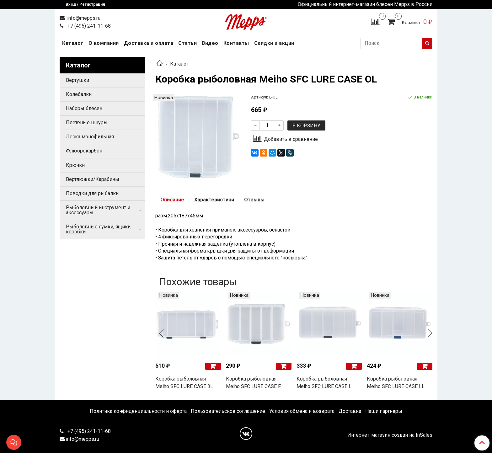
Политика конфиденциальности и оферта (138, 411)
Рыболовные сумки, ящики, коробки (98, 229)
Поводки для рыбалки (92, 193)
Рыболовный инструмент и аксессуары (98, 210)
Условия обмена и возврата (301, 411)
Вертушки (77, 80)
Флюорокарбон (84, 151)
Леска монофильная (90, 137)
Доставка (350, 411)
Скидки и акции (274, 43)
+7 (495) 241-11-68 (88, 26)
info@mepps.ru (83, 18)
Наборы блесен (84, 108)
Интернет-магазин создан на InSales (389, 435)
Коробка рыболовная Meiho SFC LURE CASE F (253, 382)
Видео (210, 43)
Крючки (75, 165)
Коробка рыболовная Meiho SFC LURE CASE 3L (184, 382)
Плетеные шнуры (87, 122)
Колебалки (79, 94)
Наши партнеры (383, 411)
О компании (103, 43)
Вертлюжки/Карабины (92, 179)
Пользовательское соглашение (228, 411)
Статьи (187, 43)
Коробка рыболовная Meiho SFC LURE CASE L (324, 382)
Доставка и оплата (149, 43)
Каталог (72, 43)
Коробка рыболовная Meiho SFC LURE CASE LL (396, 382)
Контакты (236, 43)
